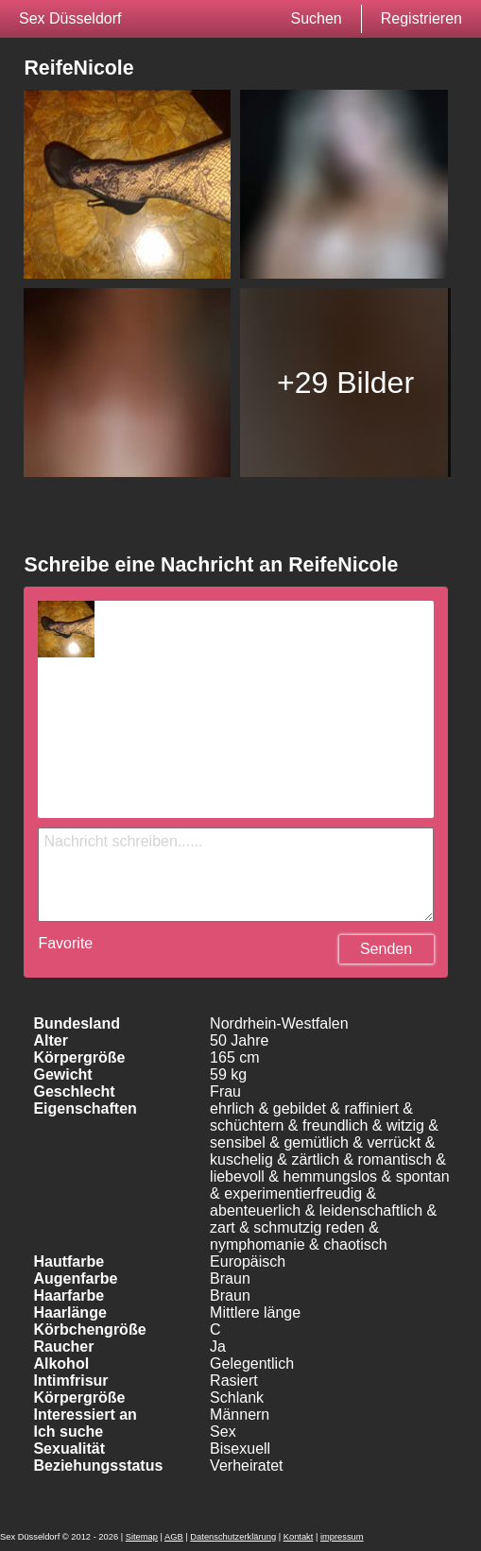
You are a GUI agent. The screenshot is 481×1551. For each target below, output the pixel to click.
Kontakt (298, 1537)
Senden (386, 949)
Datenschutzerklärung (233, 1537)
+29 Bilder (345, 383)
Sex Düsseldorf (70, 18)
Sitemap (142, 1537)
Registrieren (421, 18)
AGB (173, 1537)
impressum (342, 1537)
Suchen (315, 18)
